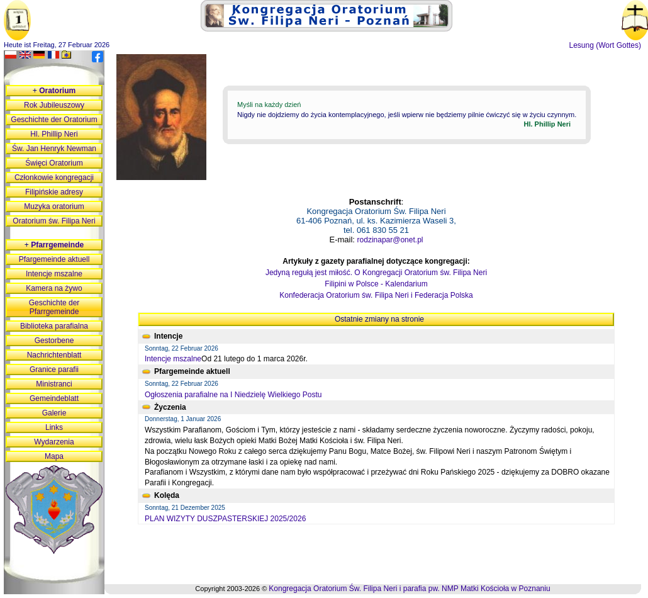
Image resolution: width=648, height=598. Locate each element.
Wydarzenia (54, 441)
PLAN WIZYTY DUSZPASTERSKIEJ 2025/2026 (225, 518)
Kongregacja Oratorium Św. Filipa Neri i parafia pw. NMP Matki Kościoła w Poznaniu (409, 588)
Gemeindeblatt (54, 398)
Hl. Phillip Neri (53, 134)
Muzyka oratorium (54, 206)
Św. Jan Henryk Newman (54, 148)
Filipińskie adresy (54, 192)
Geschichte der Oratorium (54, 119)
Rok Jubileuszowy (54, 105)
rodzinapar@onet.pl (390, 239)
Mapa (54, 456)
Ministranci (54, 384)
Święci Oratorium (53, 163)
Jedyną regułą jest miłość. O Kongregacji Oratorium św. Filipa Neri (376, 272)
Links (54, 427)
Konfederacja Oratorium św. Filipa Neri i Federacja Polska (375, 295)
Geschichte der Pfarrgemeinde (54, 307)
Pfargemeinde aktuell (54, 259)
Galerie (54, 413)
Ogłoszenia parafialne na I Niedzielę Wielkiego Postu (233, 394)
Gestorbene (54, 340)
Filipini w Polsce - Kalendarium (376, 283)
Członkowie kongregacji (54, 177)
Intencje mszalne (173, 358)
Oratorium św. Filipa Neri (54, 221)
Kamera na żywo (54, 288)
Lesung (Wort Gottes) (605, 45)
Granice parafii (54, 369)
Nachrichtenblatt (54, 355)
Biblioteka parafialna (54, 326)
